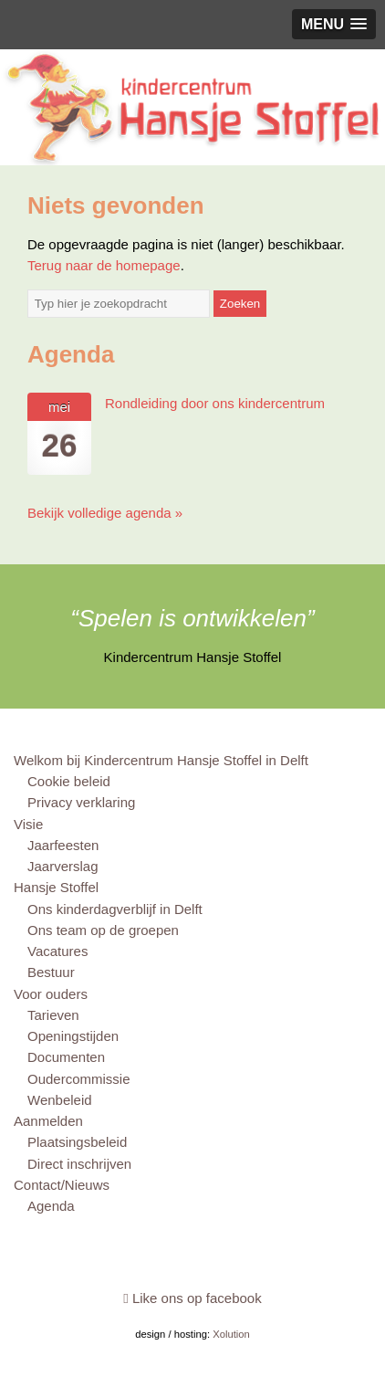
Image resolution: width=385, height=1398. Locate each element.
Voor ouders (51, 994)
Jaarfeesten (63, 845)
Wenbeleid (59, 1100)
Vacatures (57, 951)
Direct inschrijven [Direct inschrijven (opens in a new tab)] (79, 1164)
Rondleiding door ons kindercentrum (215, 403)
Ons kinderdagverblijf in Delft (115, 909)
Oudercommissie (78, 1079)
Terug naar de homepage (104, 265)
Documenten (66, 1057)
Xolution (231, 1334)
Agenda (51, 1206)
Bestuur (51, 972)
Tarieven (53, 1015)
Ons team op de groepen (103, 930)
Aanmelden (48, 1121)
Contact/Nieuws (61, 1185)
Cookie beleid (68, 781)
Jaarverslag (63, 866)
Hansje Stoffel (56, 887)
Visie (28, 824)
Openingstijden (73, 1036)
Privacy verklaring (81, 802)
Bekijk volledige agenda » (104, 512)
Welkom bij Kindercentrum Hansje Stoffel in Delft (161, 760)
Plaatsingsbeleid (77, 1142)
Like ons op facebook (192, 1298)
